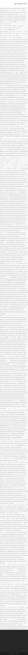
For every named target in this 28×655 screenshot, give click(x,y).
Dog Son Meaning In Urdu (12, 647)
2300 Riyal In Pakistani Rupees (17, 636)
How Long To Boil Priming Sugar (9, 638)
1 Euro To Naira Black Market (9, 646)
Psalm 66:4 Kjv (14, 634)
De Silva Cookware (6, 634)
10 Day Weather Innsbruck (19, 644)
